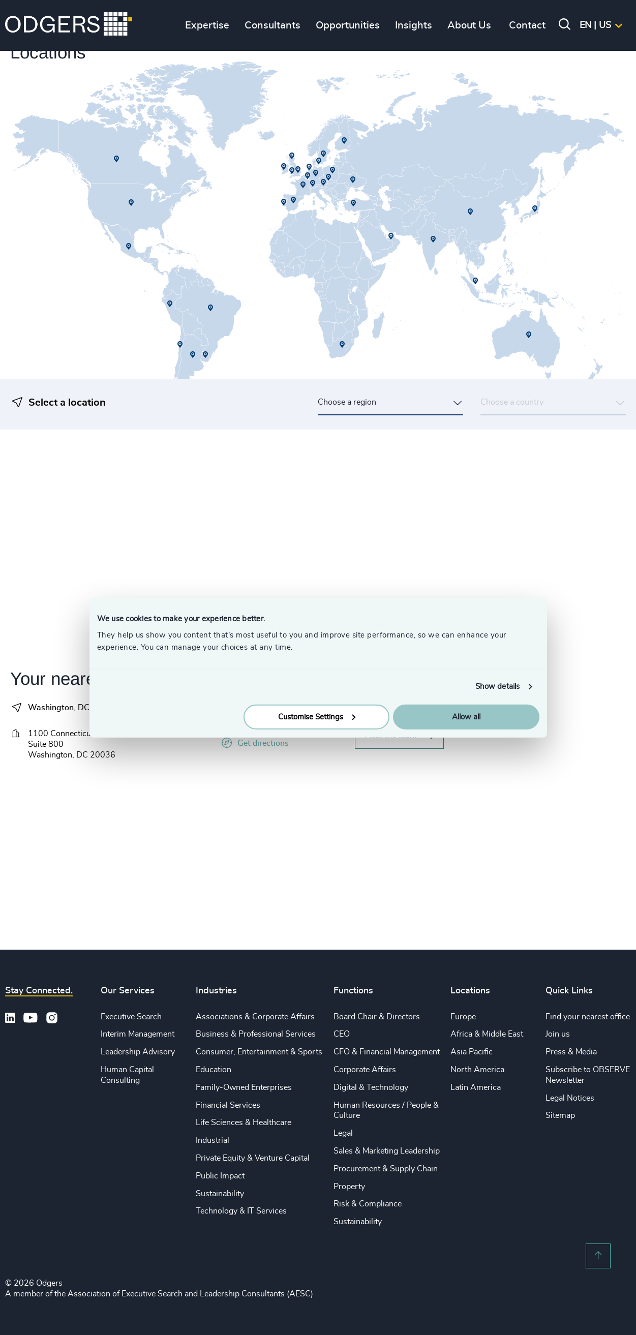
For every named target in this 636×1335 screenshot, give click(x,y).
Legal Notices (570, 1098)
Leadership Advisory (138, 1052)
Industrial (212, 1140)
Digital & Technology (371, 1087)
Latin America (475, 1087)
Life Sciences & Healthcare (243, 1122)
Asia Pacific (471, 1052)
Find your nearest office (588, 1017)
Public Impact (220, 1176)
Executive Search (131, 1017)
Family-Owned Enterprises (244, 1087)
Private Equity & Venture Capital (253, 1158)
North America (477, 1070)
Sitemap (560, 1115)
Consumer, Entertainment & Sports (259, 1052)
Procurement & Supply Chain (386, 1169)
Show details (497, 686)
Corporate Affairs (365, 1070)
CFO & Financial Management (387, 1052)
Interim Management (137, 1034)
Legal (343, 1133)
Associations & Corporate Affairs (255, 1017)
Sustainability (220, 1194)
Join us (558, 1034)
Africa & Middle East (486, 1034)
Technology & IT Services (241, 1211)
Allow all (466, 716)
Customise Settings (316, 716)
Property (349, 1186)
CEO (342, 1034)
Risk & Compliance (368, 1204)
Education (213, 1070)
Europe (463, 1017)
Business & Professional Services (256, 1034)
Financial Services (228, 1105)
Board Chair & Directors (377, 1017)
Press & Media (571, 1052)
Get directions (254, 743)
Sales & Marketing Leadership (387, 1151)
